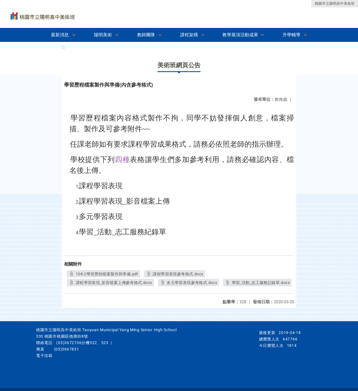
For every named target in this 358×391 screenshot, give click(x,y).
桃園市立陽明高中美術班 (335, 3)
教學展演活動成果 (240, 34)
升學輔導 (291, 34)
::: (63, 46)
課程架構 (189, 34)
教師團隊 (146, 34)
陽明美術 (103, 34)
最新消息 (60, 34)
